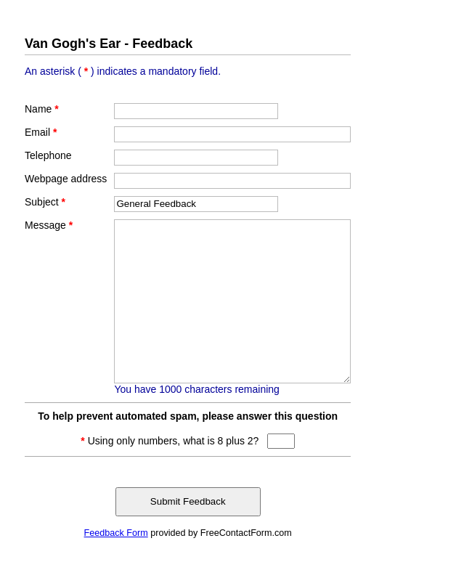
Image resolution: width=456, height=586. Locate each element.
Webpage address (66, 178)
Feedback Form (116, 533)
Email (41, 132)
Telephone (48, 155)
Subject (45, 202)
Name (42, 109)
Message (49, 225)
